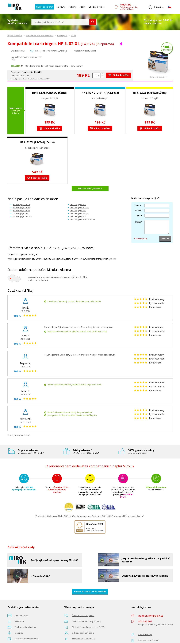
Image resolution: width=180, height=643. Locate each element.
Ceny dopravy (77, 66)
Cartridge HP (62, 36)
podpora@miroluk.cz (150, 608)
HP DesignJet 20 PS (21, 200)
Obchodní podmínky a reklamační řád (88, 620)
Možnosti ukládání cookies (84, 631)
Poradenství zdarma (81, 637)
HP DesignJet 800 (78, 203)
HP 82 (73, 36)
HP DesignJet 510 (78, 197)
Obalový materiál (96, 7)
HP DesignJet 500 (21, 206)
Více (14, 59)
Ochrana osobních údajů (83, 625)
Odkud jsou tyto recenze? (18, 428)
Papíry (82, 7)
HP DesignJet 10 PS (21, 197)
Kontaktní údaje (145, 627)
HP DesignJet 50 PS (21, 203)
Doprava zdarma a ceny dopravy (86, 614)
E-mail (138, 203)
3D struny (60, 7)
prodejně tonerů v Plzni (76, 269)
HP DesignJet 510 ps (79, 200)
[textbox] (60, 22)
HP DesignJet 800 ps (79, 206)
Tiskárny (72, 7)
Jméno (138, 198)
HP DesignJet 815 (78, 209)
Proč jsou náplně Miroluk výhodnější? (51, 50)
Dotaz (138, 214)
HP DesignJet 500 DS (22, 209)
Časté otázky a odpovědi (83, 608)
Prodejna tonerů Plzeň (148, 633)
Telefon (139, 208)
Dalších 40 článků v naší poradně (90, 584)
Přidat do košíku (118, 75)
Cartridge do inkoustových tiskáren (39, 36)
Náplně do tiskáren (44, 7)
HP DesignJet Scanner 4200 (82, 212)
